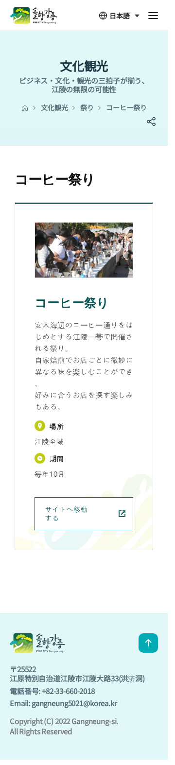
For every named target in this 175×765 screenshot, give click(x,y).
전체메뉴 (153, 15)
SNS (151, 121)
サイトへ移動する (85, 513)
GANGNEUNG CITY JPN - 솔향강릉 (33, 15)
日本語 (114, 15)
